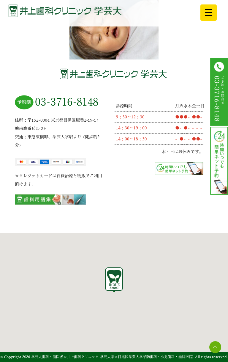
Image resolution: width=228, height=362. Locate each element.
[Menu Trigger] (208, 12)
